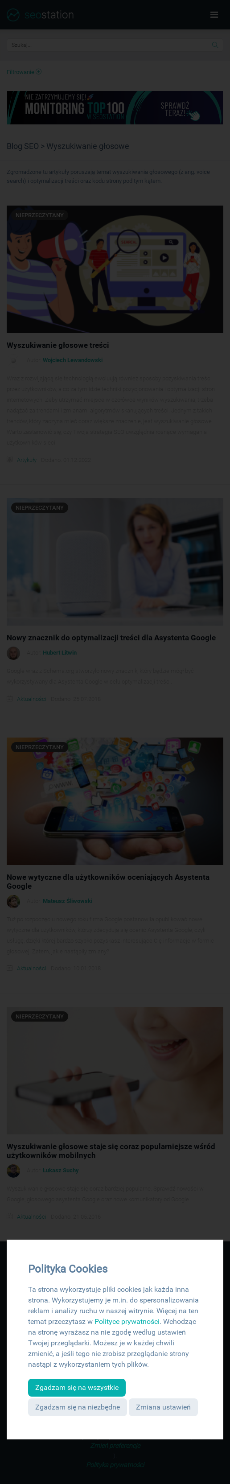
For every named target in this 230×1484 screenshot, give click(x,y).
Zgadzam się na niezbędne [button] (77, 1407)
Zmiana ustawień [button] (163, 1407)
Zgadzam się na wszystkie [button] (77, 1387)
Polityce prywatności (127, 1321)
